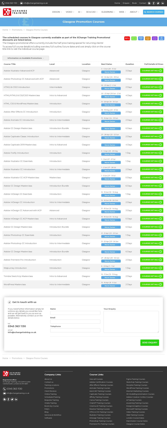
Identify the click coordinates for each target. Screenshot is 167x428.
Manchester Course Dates (137, 414)
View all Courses (96, 372)
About (134, 12)
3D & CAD (91, 12)
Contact (142, 3)
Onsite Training (50, 396)
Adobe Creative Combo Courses (139, 390)
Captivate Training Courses (100, 387)
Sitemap (125, 424)
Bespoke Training (52, 393)
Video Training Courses (135, 405)
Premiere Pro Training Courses (102, 417)
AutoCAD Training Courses (100, 384)
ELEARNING (108, 12)
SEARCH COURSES (153, 12)
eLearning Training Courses (137, 396)
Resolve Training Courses (100, 402)
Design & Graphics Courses (137, 399)
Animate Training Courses (100, 381)
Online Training (50, 387)
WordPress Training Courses (137, 381)
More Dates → (111, 65)
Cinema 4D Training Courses (101, 399)
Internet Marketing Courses (137, 384)
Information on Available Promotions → (143, 44)
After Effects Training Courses (101, 378)
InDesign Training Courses (100, 411)
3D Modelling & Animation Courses (140, 387)
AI (80, 12)
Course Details (150, 63)
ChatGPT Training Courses (100, 396)
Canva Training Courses (99, 393)
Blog (46, 405)
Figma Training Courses (135, 372)
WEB (122, 12)
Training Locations (52, 378)
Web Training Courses (135, 408)
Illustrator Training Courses (100, 408)
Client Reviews (50, 384)
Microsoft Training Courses (137, 402)
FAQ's (47, 402)
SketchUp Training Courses (137, 375)
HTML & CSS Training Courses (101, 405)
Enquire (126, 3)
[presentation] (64, 335)
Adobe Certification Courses (101, 375)
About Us (48, 372)
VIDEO (70, 12)
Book (134, 3)
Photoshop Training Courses (101, 414)
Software (48, 411)
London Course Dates (135, 411)
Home (117, 3)
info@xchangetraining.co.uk (34, 3)
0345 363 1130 (9, 3)
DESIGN (57, 12)
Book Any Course (52, 399)
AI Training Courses (133, 393)
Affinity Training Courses (99, 390)
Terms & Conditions (94, 424)
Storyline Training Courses (136, 378)
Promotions (17, 30)
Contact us (49, 375)
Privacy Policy (112, 424)
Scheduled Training (52, 390)
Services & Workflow (53, 408)
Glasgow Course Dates (135, 417)
